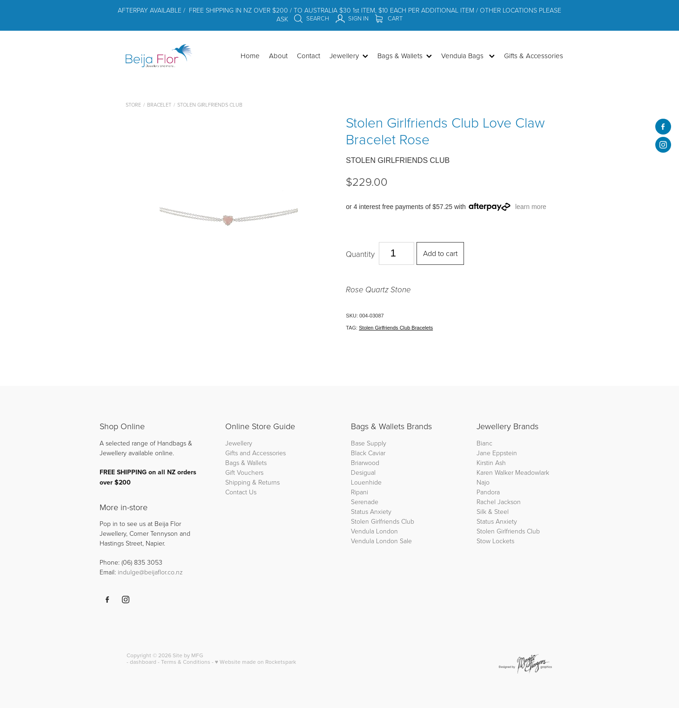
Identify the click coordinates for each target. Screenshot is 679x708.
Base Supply (368, 442)
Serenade (364, 501)
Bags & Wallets (246, 462)
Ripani (359, 491)
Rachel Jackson (499, 501)
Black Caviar (368, 452)
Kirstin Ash (491, 462)
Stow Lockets (495, 540)
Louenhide (366, 482)
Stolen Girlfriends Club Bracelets (396, 327)
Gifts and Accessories (255, 452)
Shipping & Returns (252, 482)
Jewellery (238, 442)
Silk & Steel (493, 511)
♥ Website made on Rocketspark (255, 662)
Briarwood (365, 462)
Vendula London (374, 530)
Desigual (363, 472)
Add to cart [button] (440, 253)
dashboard (143, 662)
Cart (389, 18)
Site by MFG (188, 655)
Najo (483, 482)
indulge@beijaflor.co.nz (150, 571)
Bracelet (159, 104)
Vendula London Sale (381, 540)
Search (311, 18)
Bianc (485, 442)
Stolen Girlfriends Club (209, 104)
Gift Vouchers (244, 472)
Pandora (488, 491)
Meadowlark (532, 472)
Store (133, 104)
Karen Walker (495, 472)
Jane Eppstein (498, 452)
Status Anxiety (371, 511)
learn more (530, 206)
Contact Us (240, 491)
